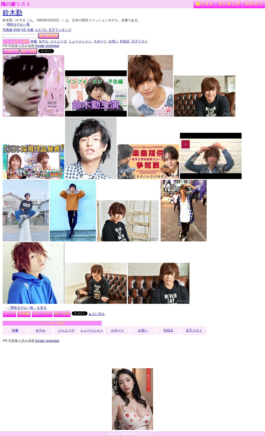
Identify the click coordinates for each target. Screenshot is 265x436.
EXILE (124, 41)
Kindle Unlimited (47, 46)
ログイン (254, 3)
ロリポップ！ (149, 433)
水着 (30, 30)
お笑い (113, 41)
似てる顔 (28, 51)
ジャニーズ (58, 41)
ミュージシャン (80, 41)
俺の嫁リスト (16, 4)
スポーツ (100, 41)
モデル (43, 41)
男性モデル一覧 (18, 24)
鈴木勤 (12, 12)
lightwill (128, 433)
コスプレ (41, 30)
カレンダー (42, 314)
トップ (9, 314)
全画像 (23, 314)
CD (23, 30)
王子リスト (139, 41)
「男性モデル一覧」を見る (27, 308)
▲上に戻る (96, 314)
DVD (16, 30)
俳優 (33, 41)
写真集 (8, 30)
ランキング (229, 3)
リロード (11, 51)
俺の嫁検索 (48, 36)
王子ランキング (59, 30)
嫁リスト (204, 3)
